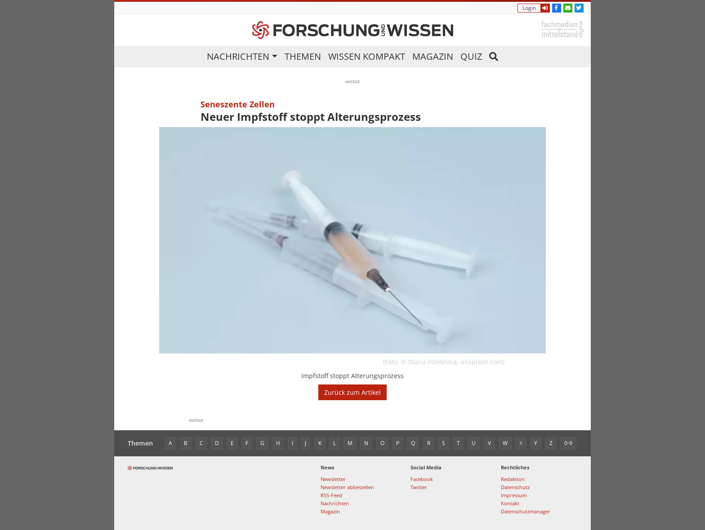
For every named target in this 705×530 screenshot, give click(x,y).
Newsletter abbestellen (347, 487)
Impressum (514, 495)
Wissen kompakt (366, 56)
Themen (303, 56)
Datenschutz (515, 487)
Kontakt (510, 503)
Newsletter (333, 479)
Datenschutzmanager (525, 511)
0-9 (568, 443)
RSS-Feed (331, 495)
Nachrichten (238, 56)
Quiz (471, 56)
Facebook (422, 479)
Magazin (432, 56)
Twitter (419, 487)
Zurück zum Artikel (352, 392)
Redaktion (513, 479)
